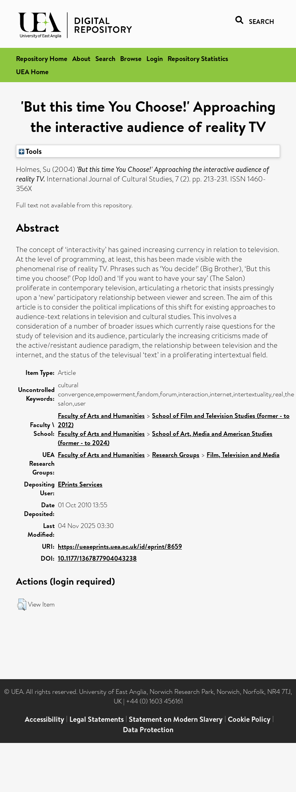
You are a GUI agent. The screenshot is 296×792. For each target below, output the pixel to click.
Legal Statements (96, 719)
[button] (21, 605)
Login (154, 58)
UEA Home (32, 71)
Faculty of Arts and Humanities (101, 415)
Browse (131, 58)
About (81, 58)
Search (105, 58)
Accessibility (44, 719)
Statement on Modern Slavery (176, 719)
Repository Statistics (198, 58)
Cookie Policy (249, 719)
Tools (30, 151)
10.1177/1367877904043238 (97, 558)
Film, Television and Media (243, 454)
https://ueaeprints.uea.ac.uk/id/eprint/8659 (120, 546)
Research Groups (175, 454)
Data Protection (148, 730)
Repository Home (41, 58)
